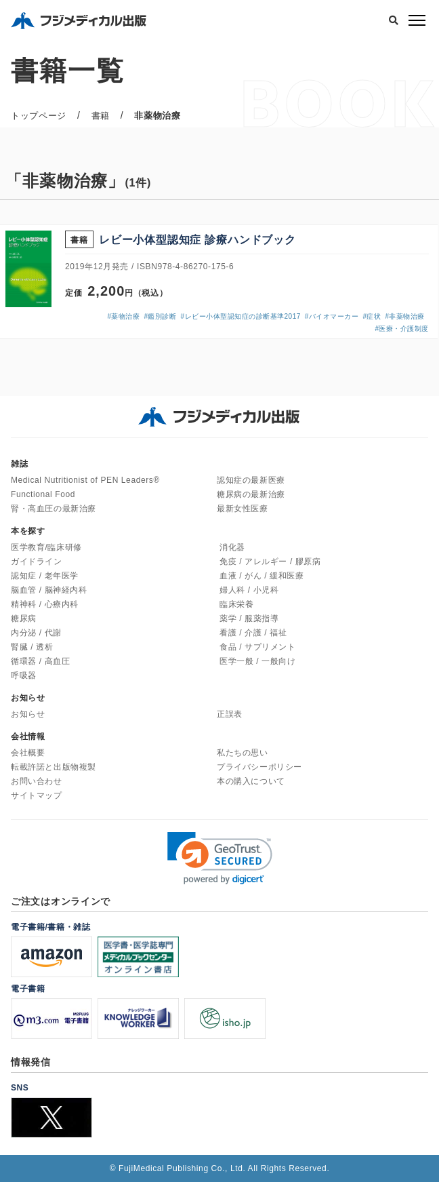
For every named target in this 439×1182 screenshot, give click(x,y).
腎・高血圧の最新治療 (53, 508)
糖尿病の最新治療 (251, 494)
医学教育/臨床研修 (46, 547)
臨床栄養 (236, 604)
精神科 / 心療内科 (45, 604)
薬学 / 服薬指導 (249, 618)
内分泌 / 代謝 (36, 632)
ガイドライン (36, 561)
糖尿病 (24, 618)
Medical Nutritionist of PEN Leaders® (85, 480)
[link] (219, 858)
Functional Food (43, 494)
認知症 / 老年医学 (45, 575)
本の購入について (251, 781)
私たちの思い (242, 752)
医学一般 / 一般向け (258, 661)
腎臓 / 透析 (32, 647)
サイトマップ (36, 795)
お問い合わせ (36, 781)
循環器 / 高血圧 (40, 661)
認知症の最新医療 (251, 480)
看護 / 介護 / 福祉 (253, 632)
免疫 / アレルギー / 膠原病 (270, 561)
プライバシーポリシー (259, 767)
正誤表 (230, 714)
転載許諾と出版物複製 (53, 767)
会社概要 (28, 752)
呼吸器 (24, 675)
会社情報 (28, 736)
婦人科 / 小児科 (249, 590)
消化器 (232, 547)
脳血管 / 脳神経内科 (49, 590)
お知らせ (28, 714)
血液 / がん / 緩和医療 (262, 575)
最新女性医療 (242, 508)
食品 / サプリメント (258, 647)
